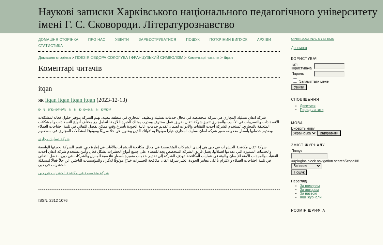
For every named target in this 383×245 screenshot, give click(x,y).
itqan (228, 57)
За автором (309, 190)
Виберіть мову (303, 128)
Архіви (264, 40)
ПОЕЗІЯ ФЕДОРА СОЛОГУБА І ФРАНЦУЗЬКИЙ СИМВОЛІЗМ (129, 57)
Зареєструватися (158, 40)
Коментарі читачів (203, 57)
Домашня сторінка (58, 40)
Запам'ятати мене (313, 81)
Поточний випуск (228, 40)
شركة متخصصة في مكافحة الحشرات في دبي (73, 173)
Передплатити (311, 110)
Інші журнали (310, 197)
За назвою (308, 193)
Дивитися (308, 106)
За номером (310, 186)
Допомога (299, 48)
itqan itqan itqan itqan (70, 100)
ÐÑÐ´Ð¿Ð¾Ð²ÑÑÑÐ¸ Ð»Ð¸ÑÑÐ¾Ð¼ (74, 109)
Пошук (193, 40)
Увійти (122, 40)
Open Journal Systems (312, 38)
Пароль (297, 74)
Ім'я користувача (301, 66)
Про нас (97, 40)
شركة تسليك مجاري (53, 139)
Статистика (50, 46)
